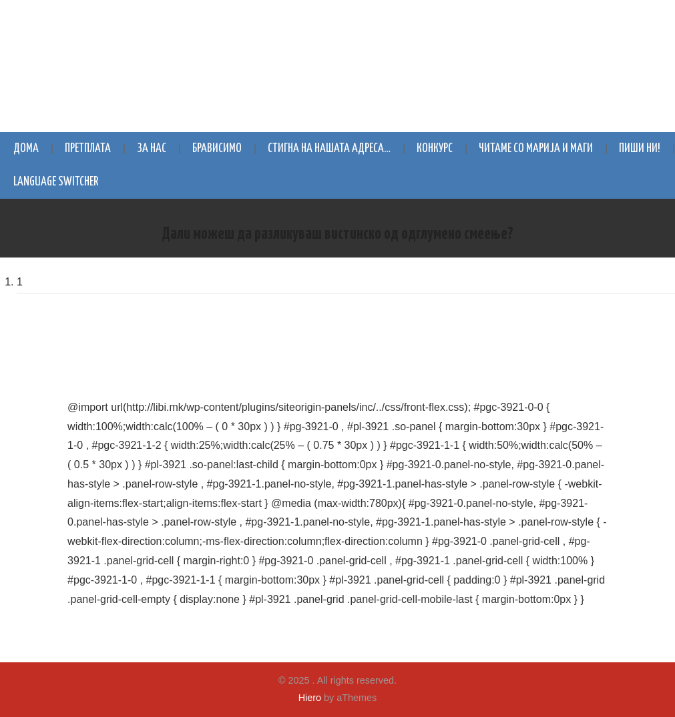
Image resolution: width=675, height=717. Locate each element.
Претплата (88, 149)
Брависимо (217, 149)
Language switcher (55, 182)
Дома (26, 149)
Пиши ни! (639, 149)
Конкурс (435, 149)
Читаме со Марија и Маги (536, 149)
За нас (151, 149)
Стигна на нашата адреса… (329, 149)
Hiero (309, 697)
